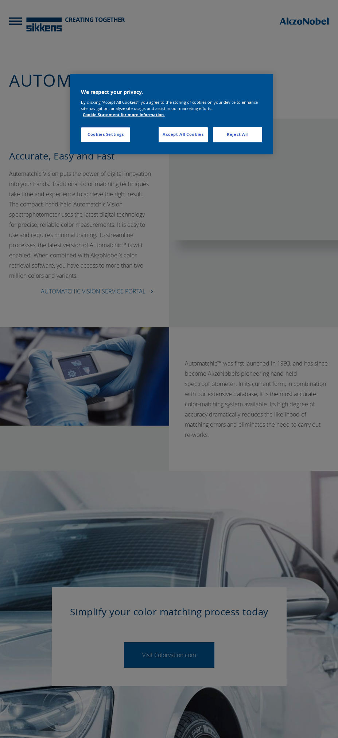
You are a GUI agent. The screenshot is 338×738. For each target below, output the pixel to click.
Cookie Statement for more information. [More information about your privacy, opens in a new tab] (124, 115)
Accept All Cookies (183, 134)
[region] (171, 114)
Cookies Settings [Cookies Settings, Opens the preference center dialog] (106, 134)
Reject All (237, 134)
